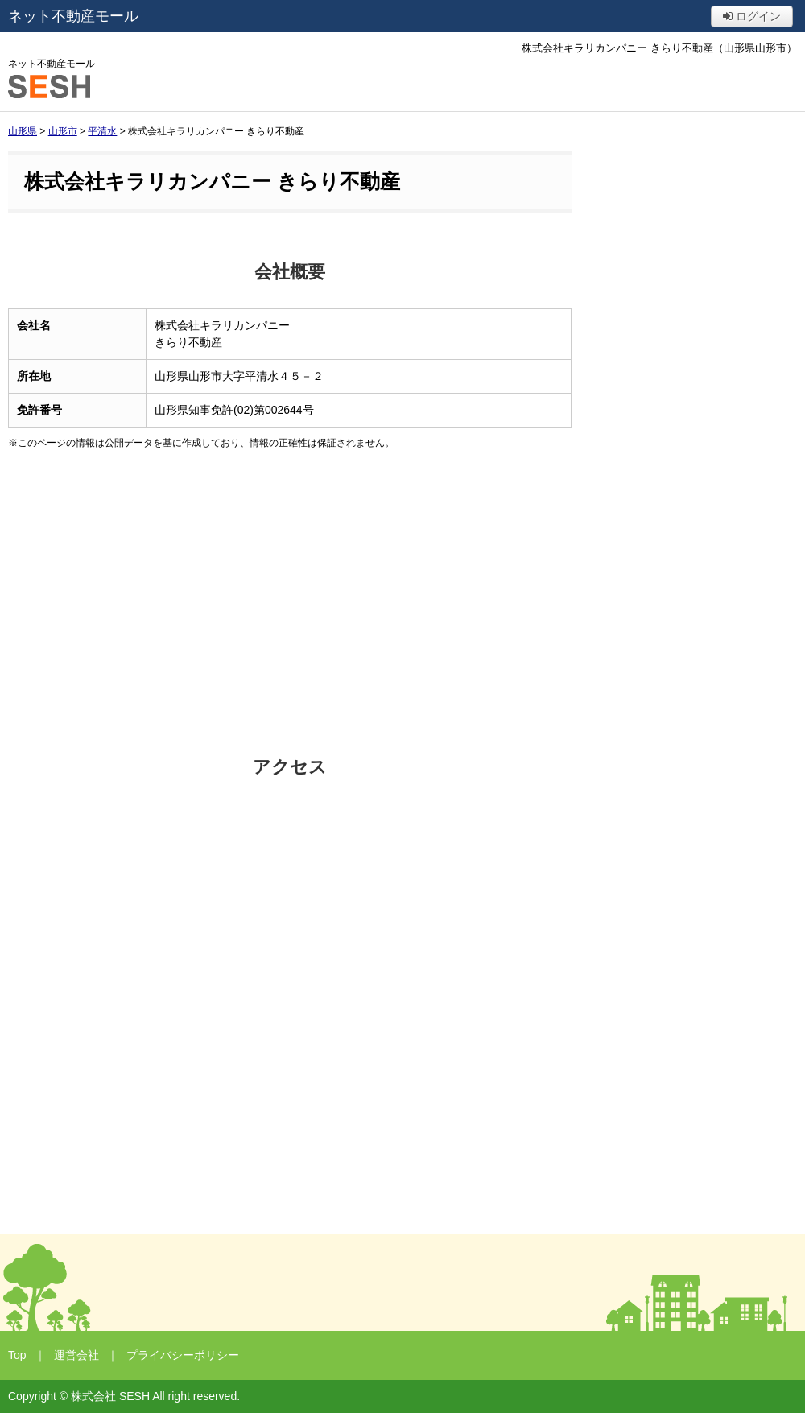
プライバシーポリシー (182, 1355)
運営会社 (76, 1355)
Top (17, 1355)
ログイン (752, 16)
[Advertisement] (290, 603)
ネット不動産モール (73, 16)
